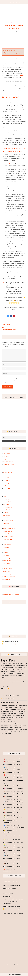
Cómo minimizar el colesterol (9, 330)
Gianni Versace (7, 544)
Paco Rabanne (6, 469)
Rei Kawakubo (6, 526)
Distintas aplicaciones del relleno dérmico (13, 53)
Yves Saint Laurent (8, 461)
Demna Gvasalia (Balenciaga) (10, 528)
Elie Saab (5, 512)
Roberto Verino (6, 547)
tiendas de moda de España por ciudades (12, 681)
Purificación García (8, 536)
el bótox (22, 75)
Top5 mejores (12, 839)
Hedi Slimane (6, 515)
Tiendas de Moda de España (10, 592)
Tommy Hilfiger (7, 558)
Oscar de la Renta (7, 472)
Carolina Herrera (7, 467)
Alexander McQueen (8, 501)
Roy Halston (6, 550)
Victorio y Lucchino (8, 520)
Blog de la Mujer (7, 324)
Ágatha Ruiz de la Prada (9, 576)
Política (19, 866)
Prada (4, 496)
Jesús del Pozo (6, 579)
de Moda (9, 891)
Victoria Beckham (7, 568)
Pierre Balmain (7, 542)
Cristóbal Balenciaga (8, 464)
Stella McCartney (7, 539)
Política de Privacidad (18, 913)
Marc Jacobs (6, 504)
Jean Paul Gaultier (7, 477)
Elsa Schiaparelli (7, 483)
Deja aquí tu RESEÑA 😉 (9, 644)
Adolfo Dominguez (7, 574)
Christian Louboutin (8, 507)
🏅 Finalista (7, 698)
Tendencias (8, 893)
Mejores (13, 899)
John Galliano (6, 491)
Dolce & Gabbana (7, 509)
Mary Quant (6, 555)
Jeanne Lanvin (6, 475)
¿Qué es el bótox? (8, 52)
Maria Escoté (6, 563)
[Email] (14, 437)
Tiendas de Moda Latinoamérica (11, 594)
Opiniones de (12, 885)
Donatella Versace (7, 560)
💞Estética (14, 22)
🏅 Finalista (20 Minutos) (10, 695)
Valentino (5, 493)
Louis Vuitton (6, 571)
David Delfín (6, 534)
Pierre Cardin (6, 499)
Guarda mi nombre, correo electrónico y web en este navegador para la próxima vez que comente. (13, 380)
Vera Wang (5, 552)
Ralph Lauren (6, 488)
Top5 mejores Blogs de (12, 759)
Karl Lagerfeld (6, 480)
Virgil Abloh (6, 523)
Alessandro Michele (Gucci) (10, 517)
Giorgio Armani (7, 459)
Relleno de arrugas (10, 163)
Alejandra (11, 31)
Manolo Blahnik (7, 566)
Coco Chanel (6, 456)
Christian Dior (6, 453)
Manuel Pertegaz (7, 531)
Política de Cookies (7, 913)
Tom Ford (5, 485)
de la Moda (10, 888)
